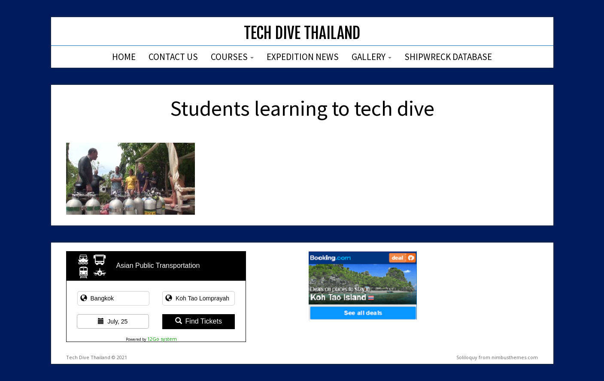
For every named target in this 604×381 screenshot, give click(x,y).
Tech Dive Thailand (302, 33)
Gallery (372, 57)
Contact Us (173, 57)
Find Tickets (198, 321)
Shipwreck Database (448, 57)
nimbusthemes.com (515, 357)
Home (124, 57)
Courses (232, 57)
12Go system (162, 339)
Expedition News (303, 57)
